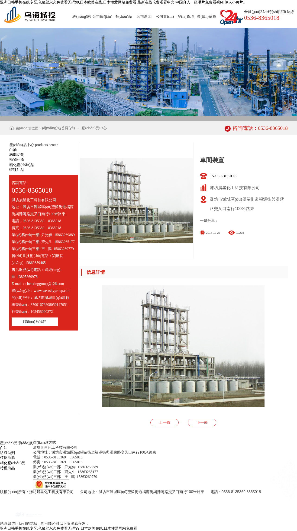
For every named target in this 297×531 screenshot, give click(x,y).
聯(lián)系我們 (34, 322)
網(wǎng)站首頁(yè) (58, 128)
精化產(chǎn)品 (21, 165)
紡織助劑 (16, 155)
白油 (13, 150)
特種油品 (16, 170)
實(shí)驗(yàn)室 (164, 422)
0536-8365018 (223, 176)
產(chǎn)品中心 (94, 128)
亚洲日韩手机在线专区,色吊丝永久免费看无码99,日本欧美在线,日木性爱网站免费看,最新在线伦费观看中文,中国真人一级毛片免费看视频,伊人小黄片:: (122, 2)
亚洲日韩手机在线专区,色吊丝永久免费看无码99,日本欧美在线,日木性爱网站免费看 (68, 528)
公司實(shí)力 (202, 422)
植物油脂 (16, 159)
